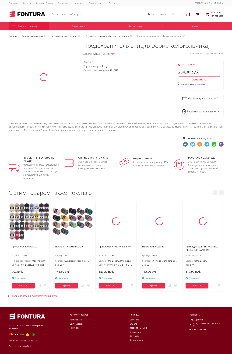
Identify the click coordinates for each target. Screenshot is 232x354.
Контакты (79, 3)
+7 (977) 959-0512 (198, 319)
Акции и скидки (142, 158)
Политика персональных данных (23, 341)
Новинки (194, 26)
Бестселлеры (136, 26)
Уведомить (199, 79)
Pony (112, 53)
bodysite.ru (26, 346)
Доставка (13, 3)
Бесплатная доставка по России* (38, 159)
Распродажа (78, 26)
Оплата (27, 3)
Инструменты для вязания (64, 36)
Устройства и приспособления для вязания (107, 36)
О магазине (63, 3)
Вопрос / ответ (96, 3)
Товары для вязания (32, 36)
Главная (13, 36)
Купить (23, 285)
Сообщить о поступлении (192, 84)
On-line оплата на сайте (93, 157)
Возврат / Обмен (44, 3)
